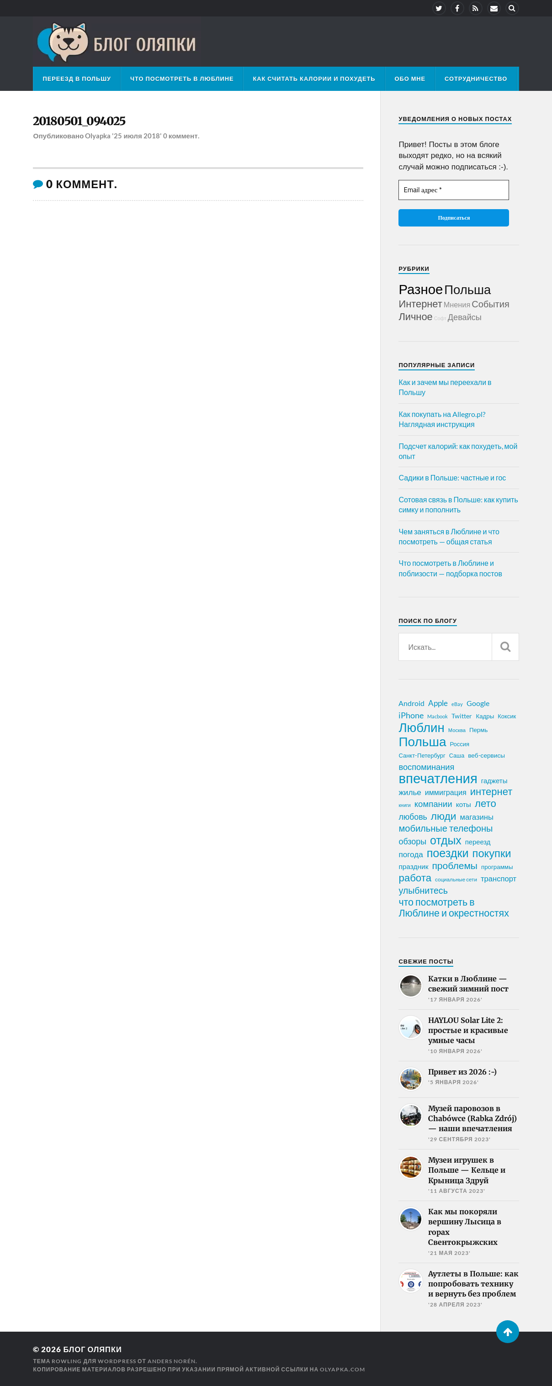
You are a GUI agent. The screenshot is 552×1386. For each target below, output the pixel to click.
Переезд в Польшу (76, 78)
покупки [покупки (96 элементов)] (491, 853)
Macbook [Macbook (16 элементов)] (437, 716)
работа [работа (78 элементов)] (414, 877)
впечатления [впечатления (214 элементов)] (437, 778)
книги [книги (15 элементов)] (404, 805)
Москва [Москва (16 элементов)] (457, 730)
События (491, 303)
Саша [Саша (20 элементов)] (456, 755)
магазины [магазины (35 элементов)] (477, 817)
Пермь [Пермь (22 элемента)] (478, 729)
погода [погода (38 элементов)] (410, 854)
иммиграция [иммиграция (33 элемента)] (446, 792)
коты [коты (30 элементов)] (463, 804)
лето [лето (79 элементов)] (485, 803)
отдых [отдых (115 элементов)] (446, 839)
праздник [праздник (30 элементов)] (413, 866)
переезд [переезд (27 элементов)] (478, 842)
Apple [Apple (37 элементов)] (438, 703)
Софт (440, 318)
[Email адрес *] (453, 190)
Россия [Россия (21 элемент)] (459, 744)
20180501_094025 (80, 121)
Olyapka (98, 136)
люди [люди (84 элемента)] (443, 816)
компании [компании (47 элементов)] (433, 804)
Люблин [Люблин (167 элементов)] (421, 727)
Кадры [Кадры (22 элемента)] (485, 716)
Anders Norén (172, 1361)
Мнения (457, 304)
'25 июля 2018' (137, 136)
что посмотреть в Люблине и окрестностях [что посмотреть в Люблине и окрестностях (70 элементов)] (453, 907)
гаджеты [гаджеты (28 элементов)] (494, 780)
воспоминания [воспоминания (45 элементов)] (426, 767)
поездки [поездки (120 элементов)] (448, 852)
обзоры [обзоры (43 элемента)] (412, 841)
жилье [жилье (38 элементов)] (409, 792)
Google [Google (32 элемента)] (478, 703)
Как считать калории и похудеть (314, 78)
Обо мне (410, 78)
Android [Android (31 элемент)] (411, 703)
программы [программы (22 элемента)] (497, 866)
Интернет (420, 303)
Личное (415, 316)
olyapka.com (342, 1369)
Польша (467, 289)
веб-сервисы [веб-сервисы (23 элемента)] (486, 755)
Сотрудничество (476, 78)
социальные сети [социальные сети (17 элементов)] (456, 879)
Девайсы (465, 317)
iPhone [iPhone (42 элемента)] (411, 715)
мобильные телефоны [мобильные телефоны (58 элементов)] (445, 827)
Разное (420, 289)
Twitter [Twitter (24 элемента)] (461, 716)
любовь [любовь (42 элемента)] (412, 817)
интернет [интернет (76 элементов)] (491, 791)
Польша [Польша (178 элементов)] (422, 741)
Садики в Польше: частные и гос (452, 477)
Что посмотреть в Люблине (182, 78)
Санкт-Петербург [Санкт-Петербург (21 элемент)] (421, 755)
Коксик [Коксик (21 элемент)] (507, 716)
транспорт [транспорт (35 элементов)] (498, 878)
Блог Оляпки (93, 1349)
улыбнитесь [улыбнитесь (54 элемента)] (422, 890)
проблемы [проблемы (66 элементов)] (455, 865)
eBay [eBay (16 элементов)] (457, 704)
